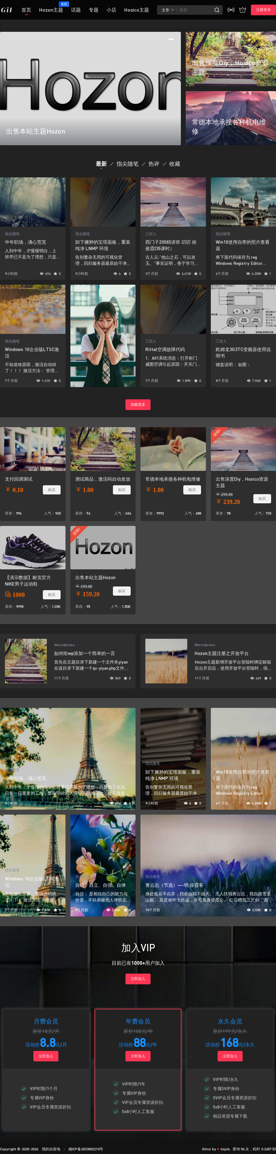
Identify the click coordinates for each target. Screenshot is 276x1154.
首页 (26, 10)
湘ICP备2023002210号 (85, 1149)
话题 (76, 10)
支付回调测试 (18, 479)
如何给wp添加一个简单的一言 (84, 653)
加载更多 (138, 404)
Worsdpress (64, 644)
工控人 (150, 233)
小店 (111, 10)
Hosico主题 (136, 10)
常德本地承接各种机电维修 (172, 479)
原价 (37, 1031)
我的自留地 (50, 1149)
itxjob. (226, 1149)
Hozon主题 (51, 7)
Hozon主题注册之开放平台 (222, 653)
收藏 (174, 163)
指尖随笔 (128, 163)
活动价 (32, 1044)
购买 (51, 489)
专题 (94, 10)
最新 (101, 163)
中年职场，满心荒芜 (25, 242)
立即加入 (138, 978)
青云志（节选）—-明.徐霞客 (174, 885)
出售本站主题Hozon (95, 577)
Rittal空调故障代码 (165, 349)
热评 (153, 163)
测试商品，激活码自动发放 (102, 479)
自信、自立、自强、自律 (100, 885)
